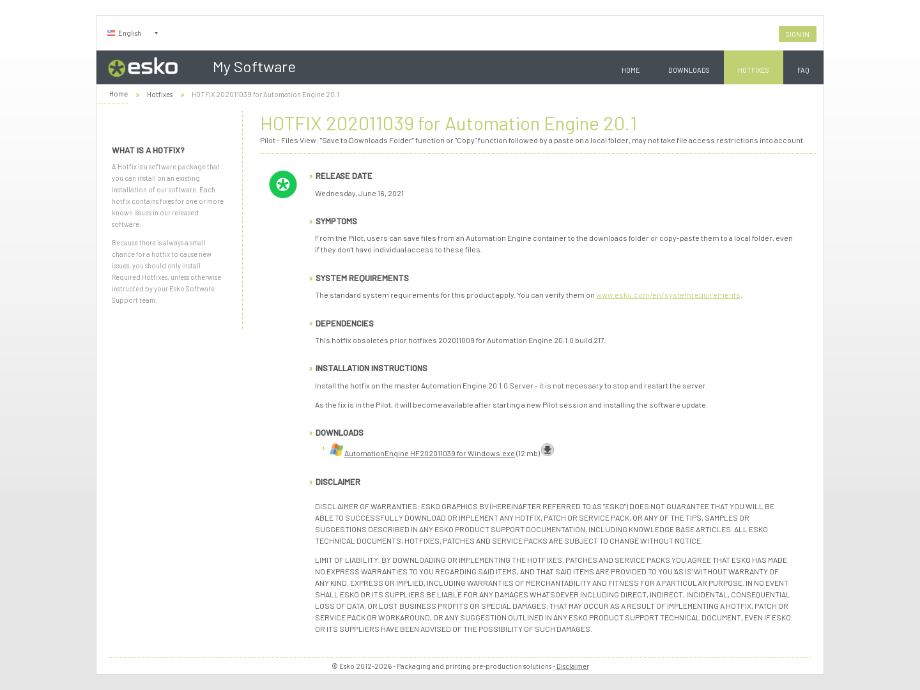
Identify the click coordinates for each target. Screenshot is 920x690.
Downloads (689, 70)
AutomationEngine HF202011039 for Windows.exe (429, 452)
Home (631, 70)
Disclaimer (572, 666)
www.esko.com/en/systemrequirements (668, 294)
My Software (254, 66)
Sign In (797, 34)
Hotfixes (753, 70)
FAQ (803, 70)
